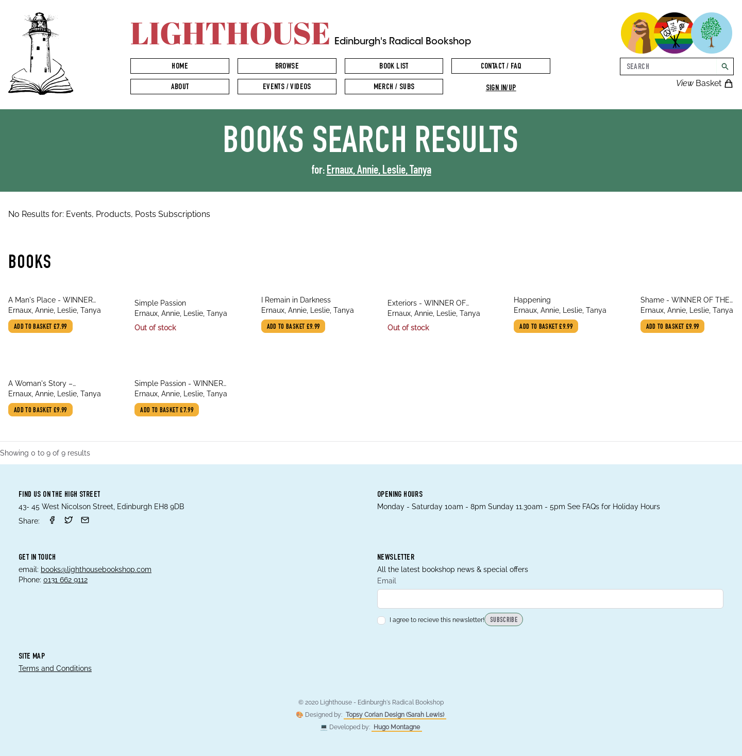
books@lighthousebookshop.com (96, 569)
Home (180, 67)
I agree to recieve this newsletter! (430, 620)
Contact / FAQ (501, 67)
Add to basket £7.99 (40, 327)
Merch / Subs (394, 87)
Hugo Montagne (397, 727)
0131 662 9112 (65, 580)
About (180, 87)
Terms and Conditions (55, 668)
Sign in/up (501, 89)
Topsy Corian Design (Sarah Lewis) (395, 714)
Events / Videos (287, 87)
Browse (287, 67)
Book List (394, 67)
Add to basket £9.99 (293, 327)
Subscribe (503, 620)
